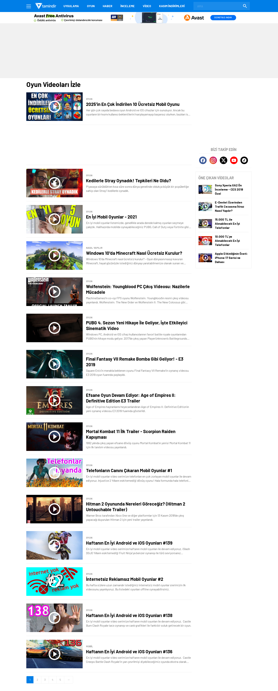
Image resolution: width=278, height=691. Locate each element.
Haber (107, 6)
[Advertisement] (139, 50)
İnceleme (127, 6)
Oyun (91, 6)
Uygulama (71, 6)
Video (147, 6)
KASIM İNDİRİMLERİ (172, 6)
